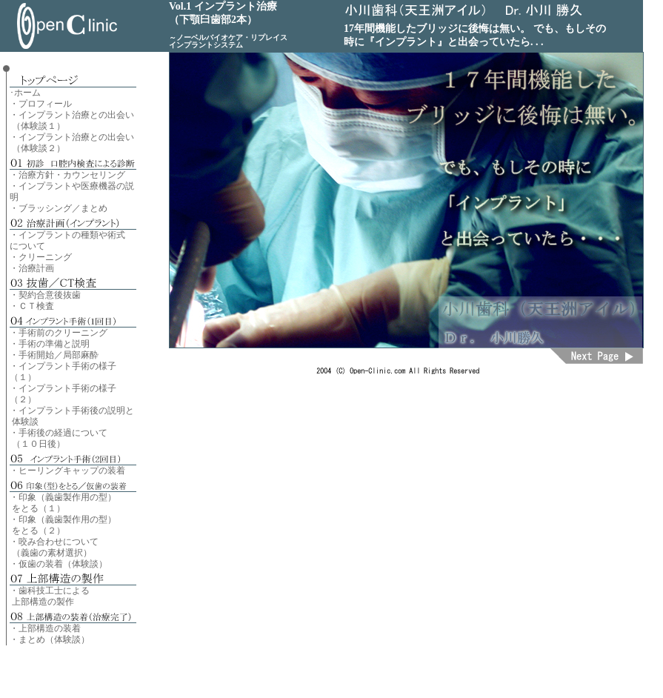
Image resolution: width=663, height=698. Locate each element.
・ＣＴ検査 (32, 306)
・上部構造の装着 (45, 628)
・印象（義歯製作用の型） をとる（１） (63, 502)
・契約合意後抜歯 (45, 295)
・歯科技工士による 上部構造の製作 (50, 596)
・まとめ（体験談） (50, 639)
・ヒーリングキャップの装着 (67, 470)
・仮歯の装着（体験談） (58, 564)
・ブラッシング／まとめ (58, 208)
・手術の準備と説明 (50, 344)
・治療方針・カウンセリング (67, 175)
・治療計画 (32, 268)
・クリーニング (41, 257)
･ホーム (25, 92)
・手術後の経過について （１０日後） (58, 438)
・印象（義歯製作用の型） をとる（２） (63, 525)
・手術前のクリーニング (58, 333)
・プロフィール (41, 104)
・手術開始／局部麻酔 (54, 355)
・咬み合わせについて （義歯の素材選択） (54, 547)
